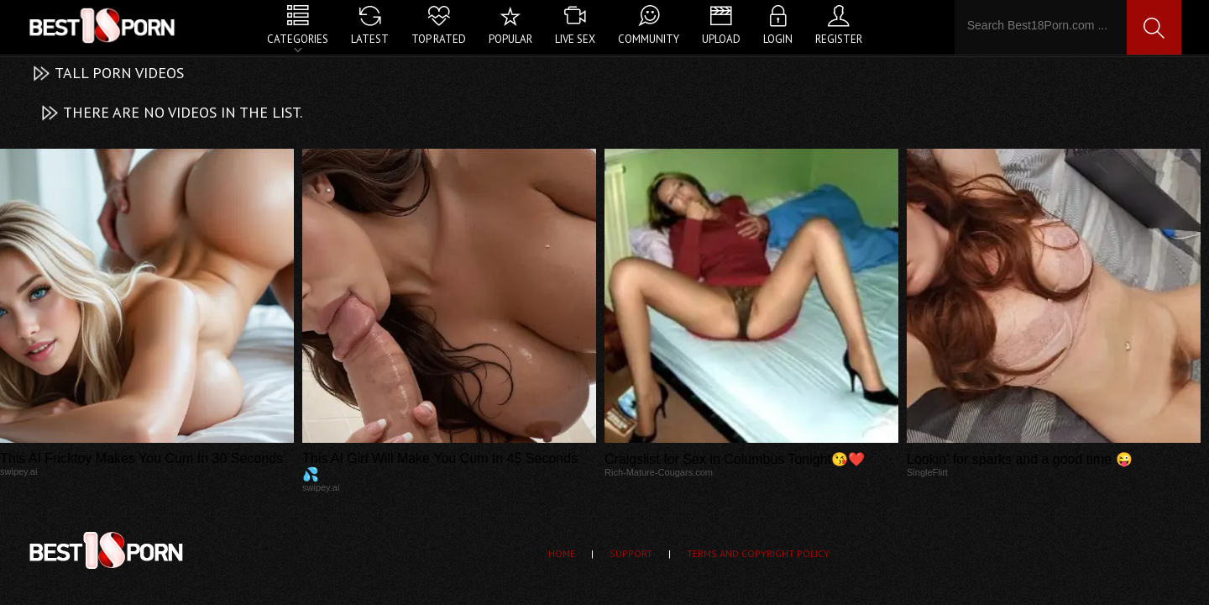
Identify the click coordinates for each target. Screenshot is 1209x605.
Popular (510, 39)
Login (778, 39)
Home (561, 553)
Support (631, 553)
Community (648, 39)
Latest (370, 39)
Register (838, 39)
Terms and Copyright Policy (758, 553)
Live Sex (575, 39)
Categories (297, 39)
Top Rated (438, 39)
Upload (721, 39)
